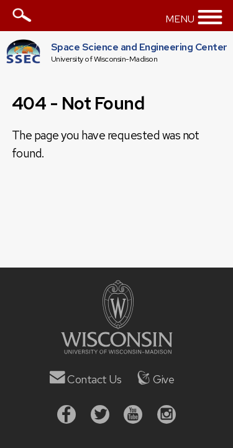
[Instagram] (166, 416)
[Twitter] (100, 416)
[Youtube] (133, 416)
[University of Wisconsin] (117, 350)
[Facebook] (66, 416)
